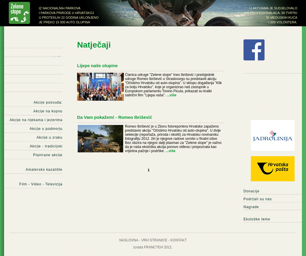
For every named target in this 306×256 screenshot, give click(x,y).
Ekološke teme (257, 219)
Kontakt (50, 88)
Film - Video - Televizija (40, 184)
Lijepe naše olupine (97, 65)
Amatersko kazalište (44, 170)
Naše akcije (56, 53)
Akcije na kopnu (47, 111)
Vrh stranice (154, 240)
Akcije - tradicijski (46, 146)
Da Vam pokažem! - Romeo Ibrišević (114, 117)
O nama (56, 80)
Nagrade (251, 207)
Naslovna (49, 45)
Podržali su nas (258, 199)
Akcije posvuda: (48, 102)
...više (171, 95)
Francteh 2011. (158, 247)
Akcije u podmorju (46, 128)
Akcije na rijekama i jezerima (36, 120)
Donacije (252, 191)
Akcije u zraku (49, 137)
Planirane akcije (47, 155)
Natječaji (48, 62)
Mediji (49, 71)
